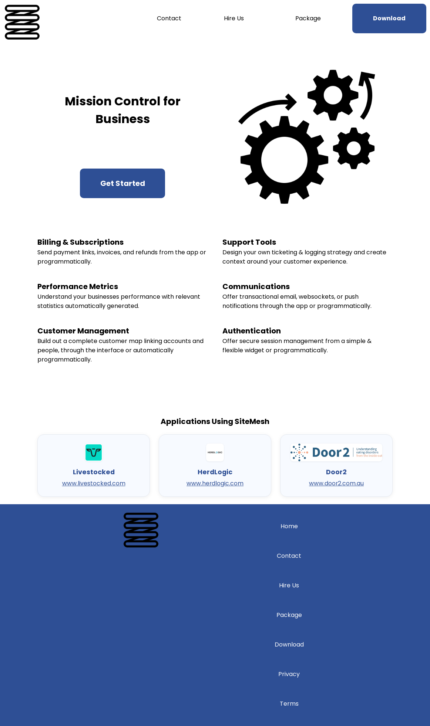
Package (308, 18)
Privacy (289, 674)
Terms (289, 703)
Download (289, 644)
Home (289, 526)
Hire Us (234, 18)
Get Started (122, 183)
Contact (169, 18)
